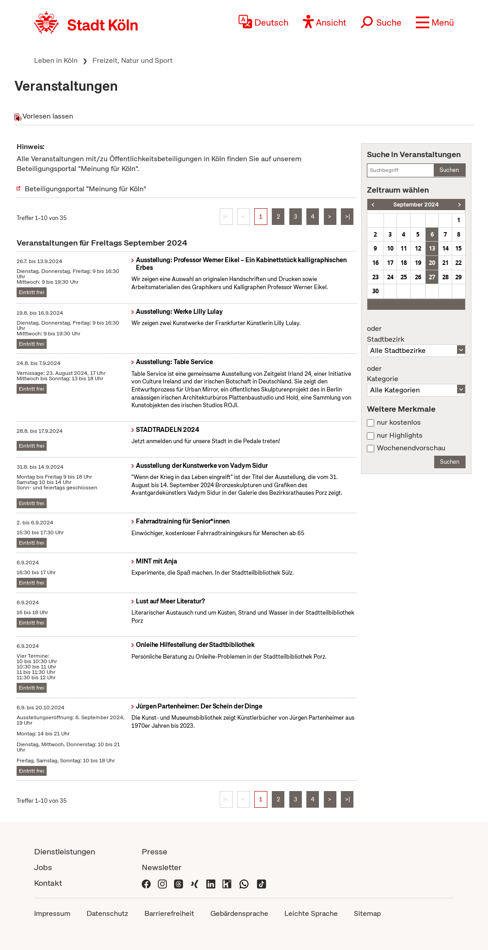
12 (418, 248)
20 (432, 263)
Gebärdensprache (239, 913)
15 (458, 248)
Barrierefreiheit (169, 913)
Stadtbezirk (416, 334)
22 (458, 263)
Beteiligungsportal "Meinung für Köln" (85, 189)
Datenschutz (107, 913)
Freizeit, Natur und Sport (132, 60)
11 (404, 248)
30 (375, 291)
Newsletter (162, 867)
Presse (154, 851)
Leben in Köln (56, 60)
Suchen (449, 170)
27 (432, 277)
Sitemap (367, 913)
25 (404, 277)
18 (404, 263)
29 (458, 277)
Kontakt (48, 883)
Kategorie (416, 374)
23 (375, 277)
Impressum (52, 913)
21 (445, 263)
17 (390, 263)
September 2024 (416, 204)
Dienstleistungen (64, 851)
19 (418, 263)
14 (445, 248)
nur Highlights (400, 435)
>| (347, 216)
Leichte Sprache (311, 913)
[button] (435, 22)
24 (390, 277)
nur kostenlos (399, 422)
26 (418, 277)
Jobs (43, 867)
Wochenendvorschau (411, 448)
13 (432, 248)
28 (445, 277)
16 (375, 263)
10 (390, 248)
